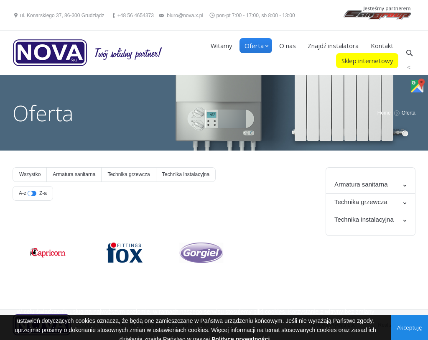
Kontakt (382, 45)
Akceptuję (409, 327)
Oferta (254, 45)
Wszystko (30, 174)
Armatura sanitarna (74, 174)
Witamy (221, 45)
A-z (22, 193)
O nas (287, 45)
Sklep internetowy (367, 60)
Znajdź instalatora (333, 45)
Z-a (43, 193)
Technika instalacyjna (185, 174)
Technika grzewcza (128, 174)
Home (384, 113)
